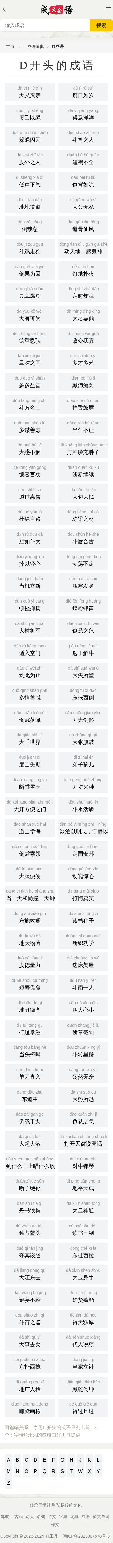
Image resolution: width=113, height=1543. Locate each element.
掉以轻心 (30, 560)
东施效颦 (30, 917)
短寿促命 (30, 984)
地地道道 (30, 203)
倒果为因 (30, 270)
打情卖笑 (83, 894)
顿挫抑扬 (30, 604)
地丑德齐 (30, 1006)
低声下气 (30, 181)
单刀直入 (30, 1073)
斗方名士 (30, 404)
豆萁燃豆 (30, 292)
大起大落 (30, 1140)
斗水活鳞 (83, 805)
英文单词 (101, 1516)
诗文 (52, 1516)
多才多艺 (83, 359)
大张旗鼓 (83, 738)
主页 (10, 46)
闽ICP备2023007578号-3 (86, 1536)
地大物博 (30, 939)
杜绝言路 (30, 515)
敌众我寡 (83, 337)
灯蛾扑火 (83, 270)
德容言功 (30, 471)
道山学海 (30, 827)
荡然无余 (83, 1073)
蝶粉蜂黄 (83, 604)
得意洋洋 (83, 114)
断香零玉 (30, 783)
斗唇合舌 (83, 537)
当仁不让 (83, 426)
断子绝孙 (30, 1184)
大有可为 (30, 314)
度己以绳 (30, 114)
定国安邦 (83, 850)
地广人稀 (30, 1385)
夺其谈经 (30, 1251)
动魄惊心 (83, 872)
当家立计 (83, 1363)
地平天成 (83, 1184)
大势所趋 (83, 1095)
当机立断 (30, 582)
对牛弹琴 (83, 1162)
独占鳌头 (30, 1229)
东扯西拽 (30, 1363)
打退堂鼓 (30, 1028)
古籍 (18, 1516)
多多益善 (30, 381)
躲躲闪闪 (30, 136)
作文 (55, 1524)
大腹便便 (30, 872)
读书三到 (83, 1229)
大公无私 (83, 203)
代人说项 (83, 1340)
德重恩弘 (30, 337)
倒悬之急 (83, 1117)
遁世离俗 (30, 493)
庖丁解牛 (83, 649)
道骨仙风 (83, 225)
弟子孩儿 (83, 761)
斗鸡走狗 (30, 248)
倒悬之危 (83, 627)
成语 (85, 1516)
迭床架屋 (83, 961)
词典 (74, 1516)
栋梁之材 (83, 515)
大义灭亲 (30, 91)
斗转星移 (83, 1051)
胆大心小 (83, 1006)
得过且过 (83, 1407)
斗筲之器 (30, 1318)
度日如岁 (83, 91)
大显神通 (83, 1207)
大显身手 (83, 1274)
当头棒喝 (30, 1051)
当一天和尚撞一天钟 (30, 894)
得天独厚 (83, 1318)
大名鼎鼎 (83, 314)
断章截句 (83, 1028)
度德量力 (30, 961)
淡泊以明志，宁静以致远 (84, 827)
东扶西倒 (83, 694)
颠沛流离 (83, 381)
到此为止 (30, 671)
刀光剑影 (83, 716)
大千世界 (30, 738)
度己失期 (30, 761)
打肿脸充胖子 (84, 448)
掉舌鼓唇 (83, 404)
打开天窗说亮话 (84, 1140)
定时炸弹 (83, 292)
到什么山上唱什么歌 (30, 1162)
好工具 (51, 1536)
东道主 (30, 1095)
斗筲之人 (83, 136)
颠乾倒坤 (83, 1385)
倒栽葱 (30, 225)
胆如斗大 (30, 537)
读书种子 (83, 917)
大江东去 (30, 1274)
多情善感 (30, 694)
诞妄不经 (30, 1296)
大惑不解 (30, 448)
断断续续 (83, 471)
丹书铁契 (30, 1207)
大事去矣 (30, 1340)
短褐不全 (83, 158)
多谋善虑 (30, 426)
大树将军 (30, 627)
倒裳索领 (30, 850)
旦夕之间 (30, 359)
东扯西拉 (83, 1251)
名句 (41, 1516)
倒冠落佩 (30, 716)
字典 (63, 1516)
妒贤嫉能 (83, 1296)
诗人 (30, 1516)
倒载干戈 (30, 1117)
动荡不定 (83, 560)
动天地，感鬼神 (84, 248)
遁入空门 (30, 649)
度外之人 (30, 158)
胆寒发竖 (83, 582)
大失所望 (83, 671)
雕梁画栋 (30, 1407)
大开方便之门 (30, 805)
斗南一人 (83, 984)
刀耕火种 (83, 783)
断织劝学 (83, 939)
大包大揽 (83, 493)
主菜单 (108, 9)
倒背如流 (83, 181)
